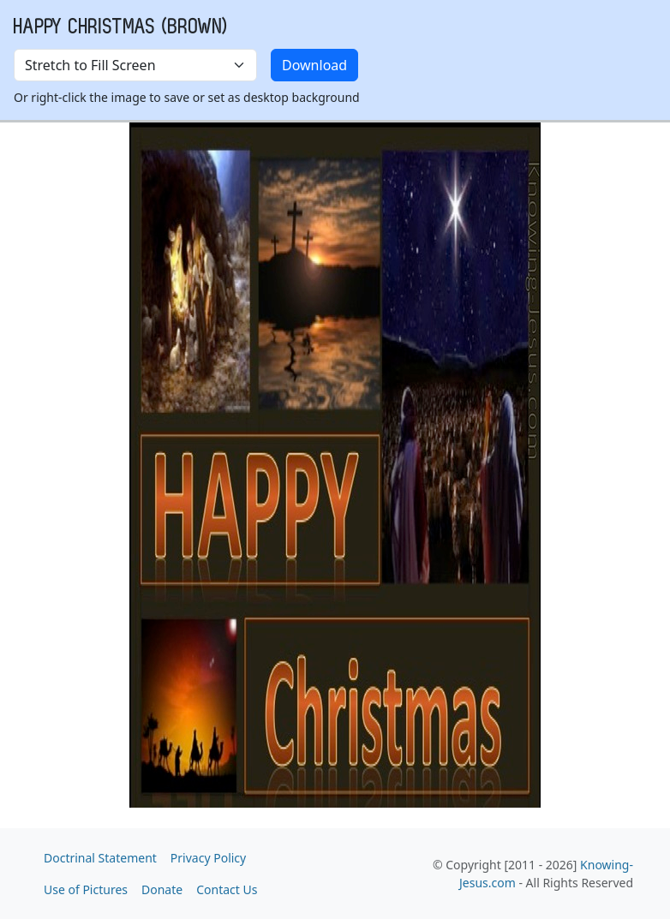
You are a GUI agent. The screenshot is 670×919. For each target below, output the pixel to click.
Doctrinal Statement (100, 858)
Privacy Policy (208, 858)
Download (314, 65)
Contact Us (226, 889)
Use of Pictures (86, 889)
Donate (161, 889)
